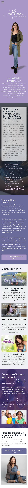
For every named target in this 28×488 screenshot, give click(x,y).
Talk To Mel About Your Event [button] (14, 257)
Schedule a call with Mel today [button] (14, 451)
